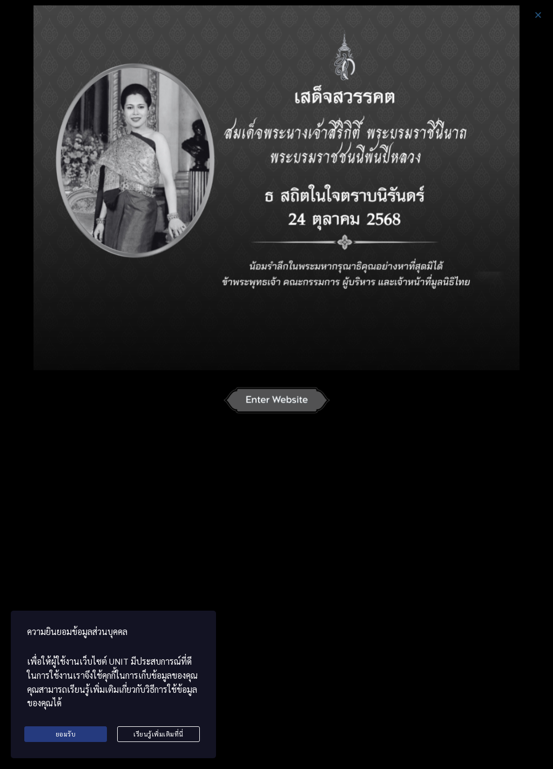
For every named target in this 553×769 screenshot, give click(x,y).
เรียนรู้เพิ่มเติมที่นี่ (158, 734)
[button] (538, 15)
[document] (276, 384)
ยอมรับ (66, 734)
